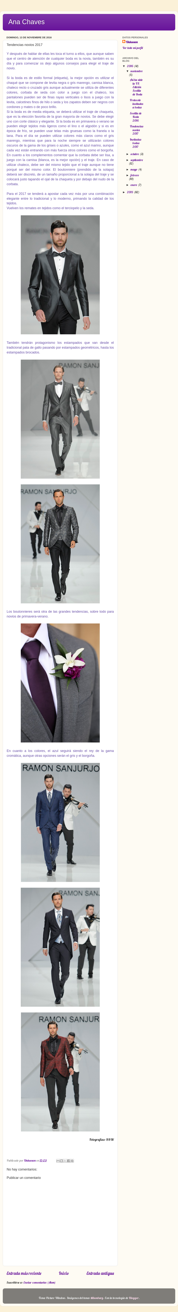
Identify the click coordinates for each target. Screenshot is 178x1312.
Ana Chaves (26, 22)
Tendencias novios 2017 (136, 129)
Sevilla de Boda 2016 (135, 116)
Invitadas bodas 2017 (135, 143)
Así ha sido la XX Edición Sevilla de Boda (136, 87)
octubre (135, 154)
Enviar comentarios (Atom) (39, 1282)
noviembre (137, 71)
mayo (134, 169)
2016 (130, 66)
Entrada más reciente (23, 1273)
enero (134, 185)
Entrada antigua (100, 1273)
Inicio (64, 1273)
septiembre (137, 160)
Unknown (132, 42)
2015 (130, 192)
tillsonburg (97, 1298)
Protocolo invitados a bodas (136, 103)
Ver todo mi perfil (132, 48)
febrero (135, 175)
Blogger (134, 1298)
